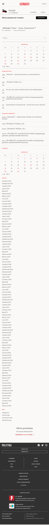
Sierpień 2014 (6, 396)
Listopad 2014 (6, 388)
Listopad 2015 (6, 358)
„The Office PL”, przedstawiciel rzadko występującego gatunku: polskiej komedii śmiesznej (23, 134)
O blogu (43, 12)
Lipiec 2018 (5, 277)
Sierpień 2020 (6, 214)
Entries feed (6, 415)
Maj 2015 (5, 373)
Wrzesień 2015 (6, 363)
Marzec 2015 (6, 378)
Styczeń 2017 (6, 322)
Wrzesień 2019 (6, 242)
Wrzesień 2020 (7, 211)
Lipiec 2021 (5, 189)
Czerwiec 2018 (6, 279)
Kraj (12, 464)
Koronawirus (11, 461)
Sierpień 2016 (6, 335)
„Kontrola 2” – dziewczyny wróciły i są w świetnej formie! (22, 118)
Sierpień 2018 (6, 274)
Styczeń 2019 (6, 262)
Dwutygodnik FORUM (7, 513)
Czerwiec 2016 (6, 340)
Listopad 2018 (6, 267)
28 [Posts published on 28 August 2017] (5, 64)
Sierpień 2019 (6, 244)
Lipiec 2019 (5, 247)
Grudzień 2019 (6, 234)
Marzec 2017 (6, 317)
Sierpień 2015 (6, 365)
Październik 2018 (7, 269)
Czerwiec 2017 (6, 310)
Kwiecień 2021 (6, 194)
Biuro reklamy (23, 476)
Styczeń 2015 (6, 383)
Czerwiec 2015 (6, 370)
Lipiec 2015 (5, 368)
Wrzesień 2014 (6, 393)
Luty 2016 (5, 350)
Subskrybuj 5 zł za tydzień (23, 434)
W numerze (12, 458)
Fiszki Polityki (19, 504)
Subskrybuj (41, 17)
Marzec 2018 (6, 287)
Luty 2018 (5, 290)
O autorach (33, 12)
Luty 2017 (5, 320)
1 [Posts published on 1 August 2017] (11, 51)
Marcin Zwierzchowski (19, 30)
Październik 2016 (7, 330)
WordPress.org (6, 420)
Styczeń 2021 (6, 201)
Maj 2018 (5, 282)
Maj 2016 (5, 343)
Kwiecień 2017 (6, 315)
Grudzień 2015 (6, 355)
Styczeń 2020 (6, 231)
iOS (16, 496)
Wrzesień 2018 (6, 272)
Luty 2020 (5, 229)
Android (20, 496)
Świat (11, 466)
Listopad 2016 (6, 327)
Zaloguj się (5, 413)
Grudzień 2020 (7, 204)
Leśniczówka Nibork (7, 518)
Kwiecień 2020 (6, 224)
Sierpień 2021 (6, 186)
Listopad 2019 (6, 237)
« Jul (3, 66)
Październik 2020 (7, 209)
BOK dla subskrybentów (23, 482)
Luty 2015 (5, 380)
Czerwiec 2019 (6, 249)
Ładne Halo (35, 513)
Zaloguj (44, 3)
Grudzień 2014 (6, 385)
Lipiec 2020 (6, 216)
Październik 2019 (7, 239)
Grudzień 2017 (6, 295)
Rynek (36, 458)
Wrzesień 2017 (6, 302)
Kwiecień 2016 (6, 345)
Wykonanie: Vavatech (30, 516)
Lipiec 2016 (5, 337)
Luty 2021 (5, 199)
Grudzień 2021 (6, 181)
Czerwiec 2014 (6, 401)
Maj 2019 (5, 252)
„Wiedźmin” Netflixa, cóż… (15, 124)
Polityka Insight (6, 516)
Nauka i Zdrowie (36, 464)
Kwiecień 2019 (6, 254)
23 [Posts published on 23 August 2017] (18, 60)
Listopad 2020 (6, 206)
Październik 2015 (7, 360)
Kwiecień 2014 (6, 406)
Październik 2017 (7, 300)
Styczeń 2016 (6, 353)
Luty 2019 (5, 259)
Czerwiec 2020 (7, 219)
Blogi (35, 466)
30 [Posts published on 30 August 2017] (18, 64)
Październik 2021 (7, 183)
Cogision (30, 513)
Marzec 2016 (6, 348)
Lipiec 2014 (5, 398)
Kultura (36, 461)
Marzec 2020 (6, 226)
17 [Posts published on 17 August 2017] (25, 57)
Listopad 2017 (6, 297)
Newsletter (25, 449)
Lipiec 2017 (5, 307)
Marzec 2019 (6, 257)
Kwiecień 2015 (6, 375)
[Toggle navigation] (3, 4)
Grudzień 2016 (6, 325)
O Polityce (23, 485)
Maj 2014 (5, 403)
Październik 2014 (7, 391)
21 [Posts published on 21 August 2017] (5, 60)
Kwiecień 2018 (6, 284)
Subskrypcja (24, 451)
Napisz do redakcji (24, 479)
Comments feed (7, 418)
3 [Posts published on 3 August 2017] (24, 51)
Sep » (8, 66)
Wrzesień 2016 (6, 332)
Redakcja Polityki (23, 473)
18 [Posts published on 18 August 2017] (31, 57)
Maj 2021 (5, 191)
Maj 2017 (5, 312)
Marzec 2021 (6, 196)
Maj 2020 (5, 221)
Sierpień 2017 (6, 305)
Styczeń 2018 (6, 292)
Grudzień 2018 (6, 264)
